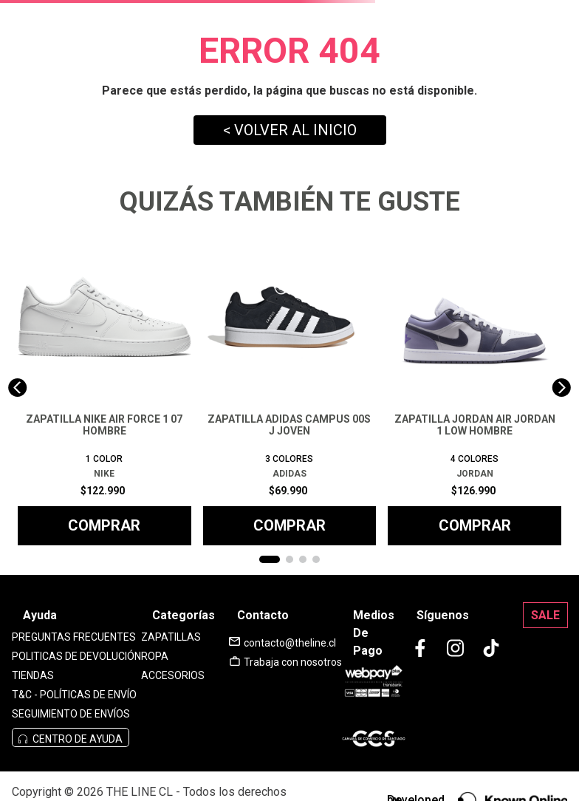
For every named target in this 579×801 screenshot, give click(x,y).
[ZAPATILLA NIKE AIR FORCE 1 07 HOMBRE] (104, 388)
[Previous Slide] (17, 388)
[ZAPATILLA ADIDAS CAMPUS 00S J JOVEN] (290, 388)
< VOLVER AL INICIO (290, 130)
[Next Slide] (561, 388)
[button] (269, 559)
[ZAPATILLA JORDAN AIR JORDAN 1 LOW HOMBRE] (474, 388)
